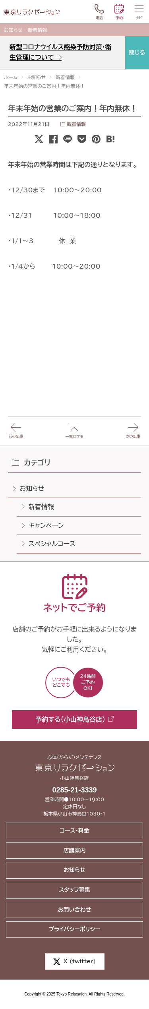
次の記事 (133, 427)
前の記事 (16, 427)
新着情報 (76, 124)
